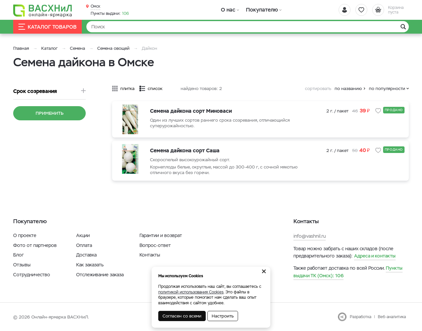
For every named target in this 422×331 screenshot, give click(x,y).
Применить (50, 113)
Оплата (84, 245)
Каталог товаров (47, 27)
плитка (127, 88)
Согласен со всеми (182, 316)
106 (110, 13)
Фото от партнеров (35, 245)
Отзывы (22, 265)
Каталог (49, 48)
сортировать (318, 88)
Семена (77, 48)
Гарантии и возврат (160, 235)
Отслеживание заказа (100, 275)
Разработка (360, 317)
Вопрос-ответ (155, 245)
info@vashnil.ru (309, 236)
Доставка (86, 255)
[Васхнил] (43, 10)
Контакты (149, 255)
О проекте (24, 235)
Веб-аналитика (392, 317)
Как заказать (90, 265)
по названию (348, 88)
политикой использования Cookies (191, 292)
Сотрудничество (31, 275)
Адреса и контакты (375, 256)
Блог (18, 255)
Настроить (223, 316)
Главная (21, 48)
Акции (83, 235)
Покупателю (261, 9)
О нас (228, 9)
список (155, 88)
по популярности (387, 88)
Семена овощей (113, 48)
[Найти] (247, 26)
